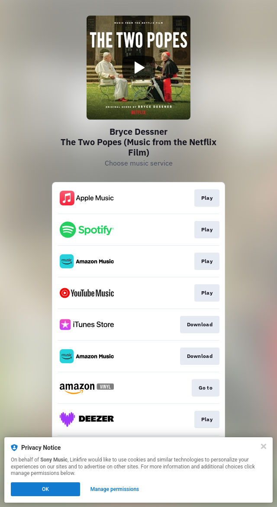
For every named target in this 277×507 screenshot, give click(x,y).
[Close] (264, 446)
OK (45, 489)
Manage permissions (114, 489)
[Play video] (138, 67)
